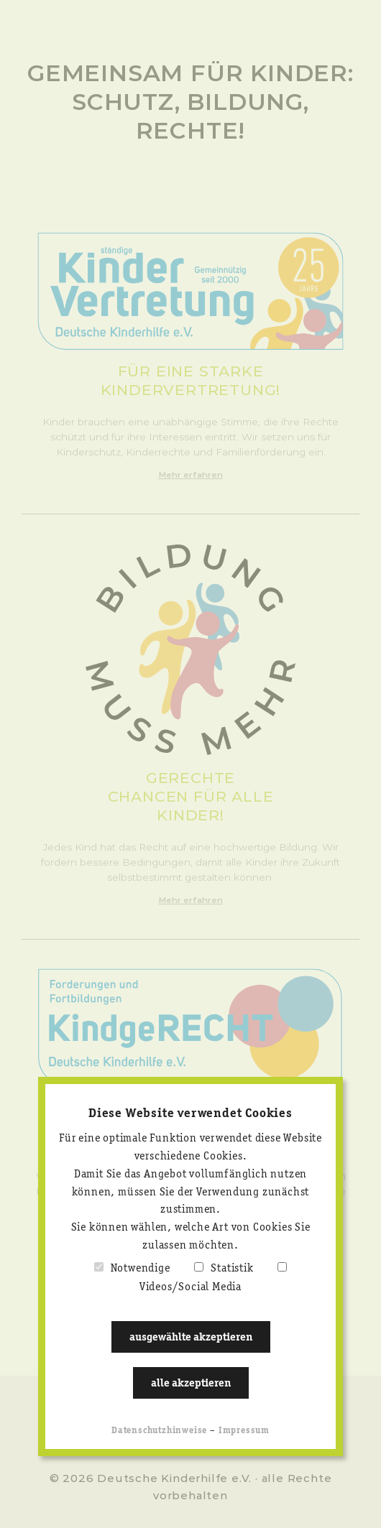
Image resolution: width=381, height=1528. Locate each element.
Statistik (232, 1268)
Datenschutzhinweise (159, 1430)
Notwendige (140, 1268)
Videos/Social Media (190, 1287)
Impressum (244, 1430)
